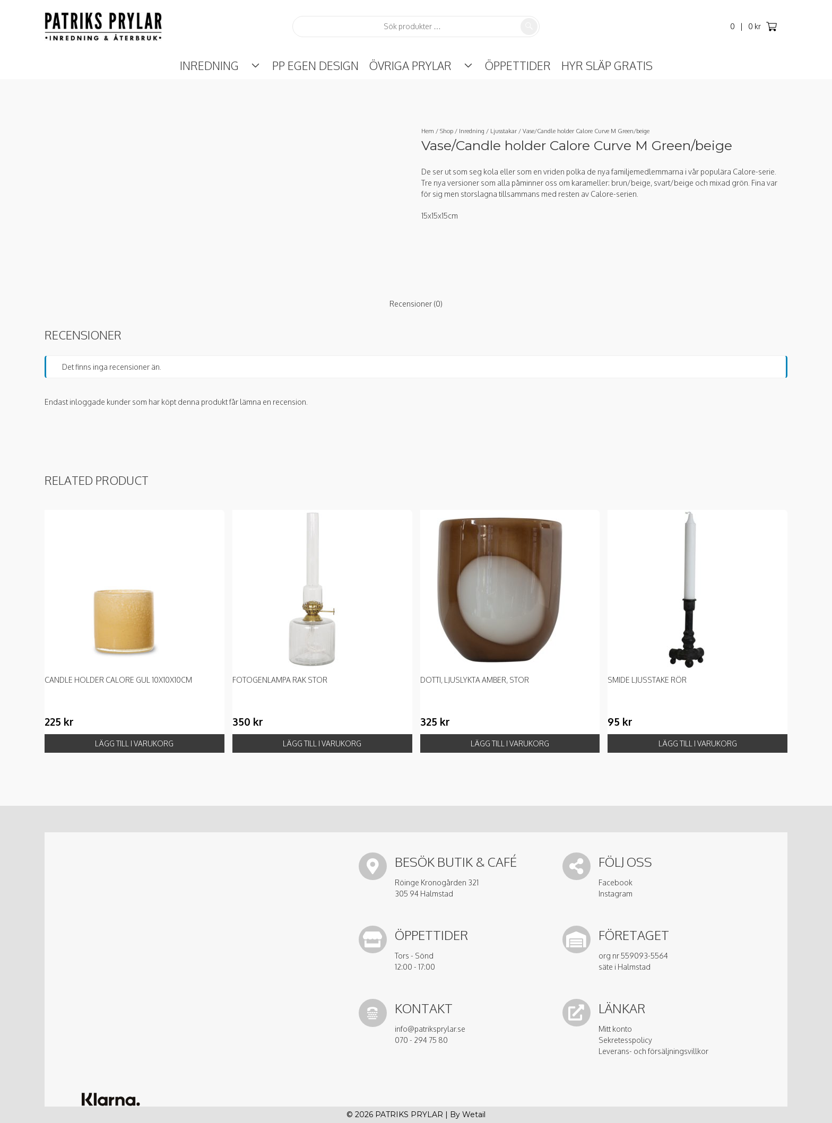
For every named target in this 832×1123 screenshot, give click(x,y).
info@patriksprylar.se (430, 1028)
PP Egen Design (315, 65)
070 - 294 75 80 (421, 1039)
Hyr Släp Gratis (595, 65)
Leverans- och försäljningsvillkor (653, 1051)
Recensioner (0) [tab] (416, 303)
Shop (446, 131)
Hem (427, 131)
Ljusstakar (503, 131)
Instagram (615, 893)
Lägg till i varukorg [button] (134, 743)
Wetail (474, 1114)
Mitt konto (615, 1028)
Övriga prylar (410, 65)
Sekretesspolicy (625, 1039)
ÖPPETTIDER (506, 65)
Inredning (221, 65)
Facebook (615, 882)
